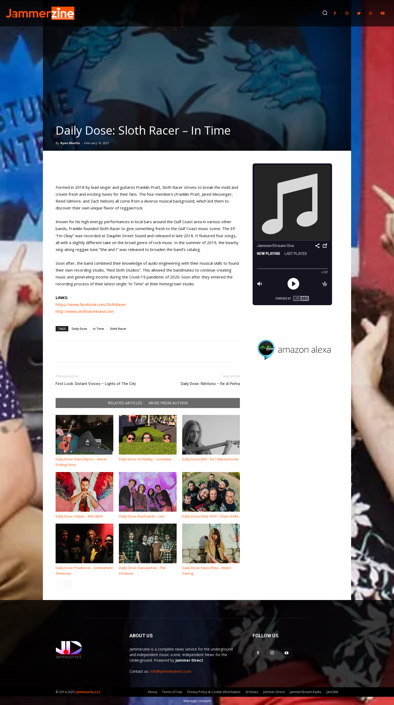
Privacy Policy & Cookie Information (213, 692)
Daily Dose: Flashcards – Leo (141, 516)
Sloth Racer (118, 329)
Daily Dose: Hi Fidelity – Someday (145, 459)
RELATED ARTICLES (125, 403)
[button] (325, 12)
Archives (251, 692)
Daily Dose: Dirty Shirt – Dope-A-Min (210, 516)
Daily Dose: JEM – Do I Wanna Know (210, 459)
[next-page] (67, 584)
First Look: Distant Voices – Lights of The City (96, 383)
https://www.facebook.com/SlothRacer (91, 304)
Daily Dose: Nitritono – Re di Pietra (210, 383)
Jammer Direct (274, 692)
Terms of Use (172, 692)
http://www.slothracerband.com (85, 311)
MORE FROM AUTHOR (168, 403)
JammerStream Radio (305, 692)
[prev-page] (59, 584)
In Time (98, 329)
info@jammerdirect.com (170, 671)
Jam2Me (332, 692)
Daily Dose (79, 329)
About (152, 692)
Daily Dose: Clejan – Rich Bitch (79, 516)
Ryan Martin (70, 143)
